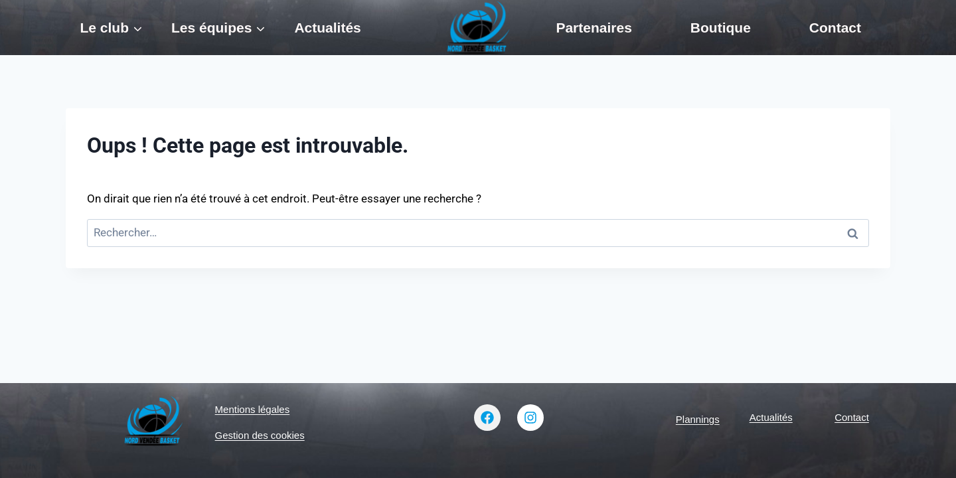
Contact (835, 27)
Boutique (720, 27)
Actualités (327, 27)
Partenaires (593, 27)
